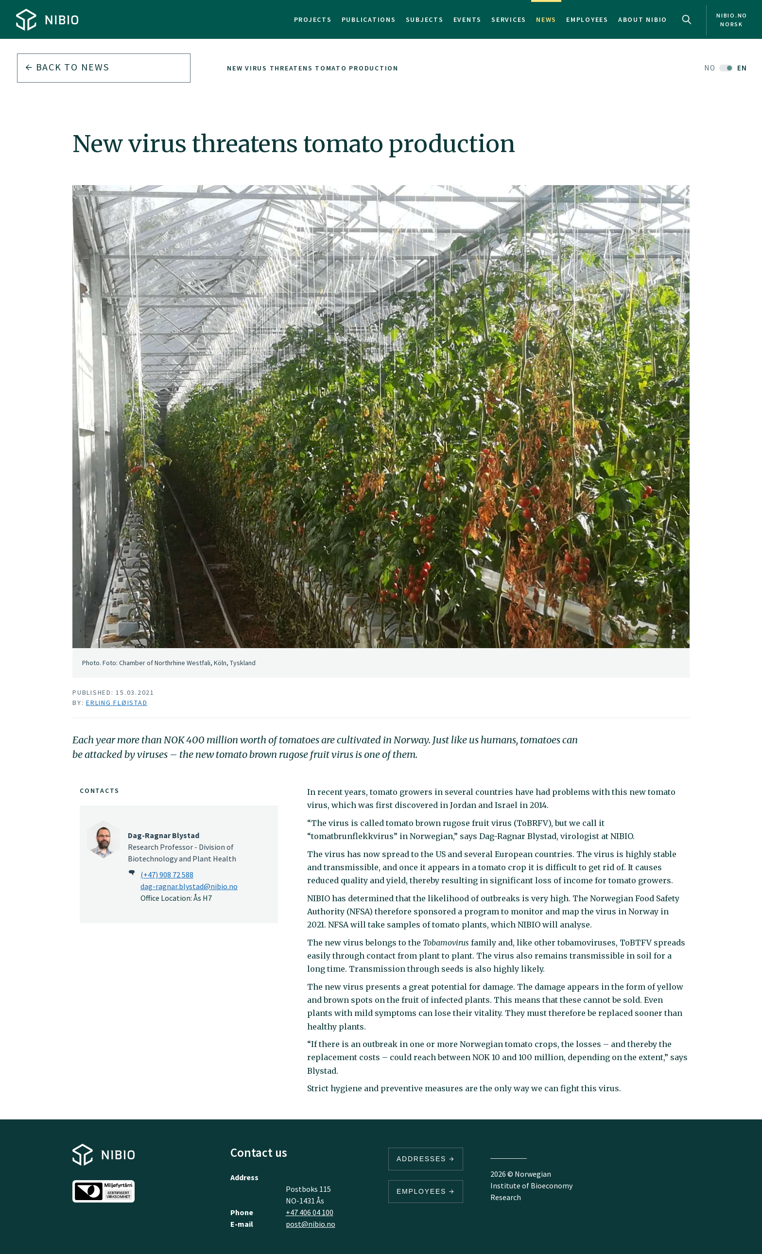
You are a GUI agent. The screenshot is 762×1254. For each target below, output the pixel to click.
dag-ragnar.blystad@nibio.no (189, 886)
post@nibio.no (310, 1224)
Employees (587, 19)
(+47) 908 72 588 (166, 874)
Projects (313, 19)
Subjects (425, 19)
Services (508, 19)
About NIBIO (642, 19)
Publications (369, 19)
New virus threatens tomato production (312, 68)
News (546, 19)
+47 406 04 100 (309, 1212)
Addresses (426, 1159)
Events (467, 19)
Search (686, 19)
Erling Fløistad (116, 702)
